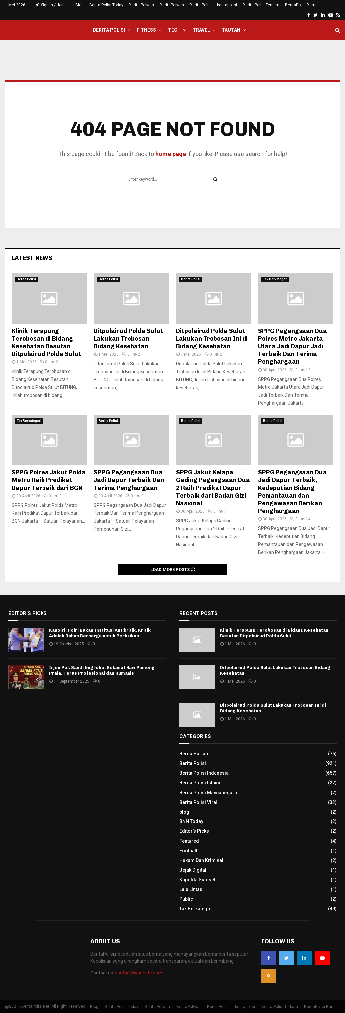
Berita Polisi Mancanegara (208, 792)
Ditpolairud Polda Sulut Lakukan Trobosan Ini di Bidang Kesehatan (212, 338)
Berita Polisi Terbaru (261, 5)
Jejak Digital (192, 870)
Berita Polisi (201, 5)
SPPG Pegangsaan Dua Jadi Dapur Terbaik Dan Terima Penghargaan (129, 480)
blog (184, 812)
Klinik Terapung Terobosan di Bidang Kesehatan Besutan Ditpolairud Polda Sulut (47, 342)
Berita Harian (193, 753)
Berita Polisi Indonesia (204, 773)
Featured (189, 841)
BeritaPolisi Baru (300, 5)
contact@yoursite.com (138, 972)
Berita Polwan (141, 5)
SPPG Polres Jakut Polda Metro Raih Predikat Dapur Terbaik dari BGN (49, 480)
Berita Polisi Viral (198, 802)
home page (170, 153)
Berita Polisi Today (106, 5)
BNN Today (191, 821)
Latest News (32, 258)
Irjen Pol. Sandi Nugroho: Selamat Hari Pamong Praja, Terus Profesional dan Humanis (102, 670)
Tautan (231, 30)
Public (186, 899)
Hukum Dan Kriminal (201, 860)
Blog (79, 5)
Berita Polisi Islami (199, 782)
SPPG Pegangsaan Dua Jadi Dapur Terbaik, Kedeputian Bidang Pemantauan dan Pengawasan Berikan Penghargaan (292, 492)
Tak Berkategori (275, 279)
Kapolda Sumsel (197, 879)
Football (188, 850)
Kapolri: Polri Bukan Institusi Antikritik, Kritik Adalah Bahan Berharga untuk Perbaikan (100, 633)
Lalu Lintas (190, 889)
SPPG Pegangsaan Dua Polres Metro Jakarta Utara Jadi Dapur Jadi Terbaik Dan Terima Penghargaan (292, 346)
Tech (174, 30)
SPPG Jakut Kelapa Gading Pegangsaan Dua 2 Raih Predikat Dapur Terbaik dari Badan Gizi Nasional (213, 488)
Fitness (146, 30)
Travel (201, 30)
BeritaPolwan (172, 5)
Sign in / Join (50, 5)
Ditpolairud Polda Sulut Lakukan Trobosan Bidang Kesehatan (128, 338)
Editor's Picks (194, 831)
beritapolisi (227, 5)
